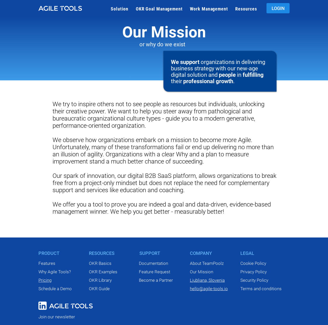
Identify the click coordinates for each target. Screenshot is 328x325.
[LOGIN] (278, 8)
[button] (119, 9)
